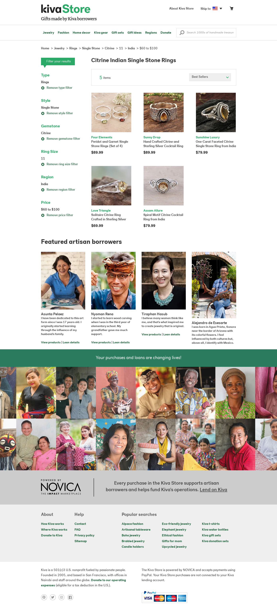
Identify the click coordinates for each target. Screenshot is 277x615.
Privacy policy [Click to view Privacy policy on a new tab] (84, 535)
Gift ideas (134, 32)
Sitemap (80, 541)
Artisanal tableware (136, 529)
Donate (166, 32)
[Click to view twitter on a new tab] (54, 597)
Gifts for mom (172, 541)
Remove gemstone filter (60, 139)
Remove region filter (58, 189)
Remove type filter (56, 88)
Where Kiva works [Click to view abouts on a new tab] (54, 529)
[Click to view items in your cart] (231, 9)
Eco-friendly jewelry (176, 524)
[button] (181, 33)
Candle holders (133, 547)
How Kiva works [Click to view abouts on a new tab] (52, 524)
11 (43, 158)
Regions (151, 32)
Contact (80, 524)
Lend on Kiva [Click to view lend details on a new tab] (213, 490)
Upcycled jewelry (174, 547)
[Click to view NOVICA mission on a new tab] (61, 487)
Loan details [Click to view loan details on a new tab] (71, 342)
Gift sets (118, 32)
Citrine (46, 133)
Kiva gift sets (211, 535)
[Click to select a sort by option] (210, 77)
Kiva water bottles (215, 529)
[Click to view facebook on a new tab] (71, 597)
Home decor (81, 32)
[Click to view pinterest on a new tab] (45, 597)
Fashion (63, 32)
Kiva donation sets (215, 541)
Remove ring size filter (59, 164)
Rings (45, 82)
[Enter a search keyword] (206, 32)
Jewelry (48, 32)
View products (51, 342)
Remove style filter (57, 113)
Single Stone (50, 107)
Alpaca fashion (132, 524)
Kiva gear (101, 32)
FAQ (77, 529)
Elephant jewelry (174, 529)
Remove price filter (57, 215)
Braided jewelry (133, 541)
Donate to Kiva (51, 535)
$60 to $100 (50, 209)
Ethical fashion (172, 535)
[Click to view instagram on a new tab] (63, 597)
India (44, 184)
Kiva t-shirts (211, 524)
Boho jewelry (131, 535)
